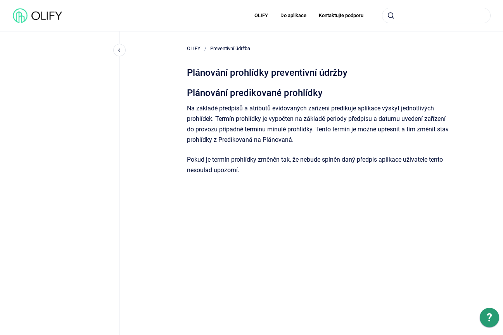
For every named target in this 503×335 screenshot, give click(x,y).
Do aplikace (293, 15)
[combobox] (436, 15)
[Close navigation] (119, 50)
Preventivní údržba (230, 48)
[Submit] (391, 15)
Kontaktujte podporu (341, 15)
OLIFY (261, 15)
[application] (489, 319)
